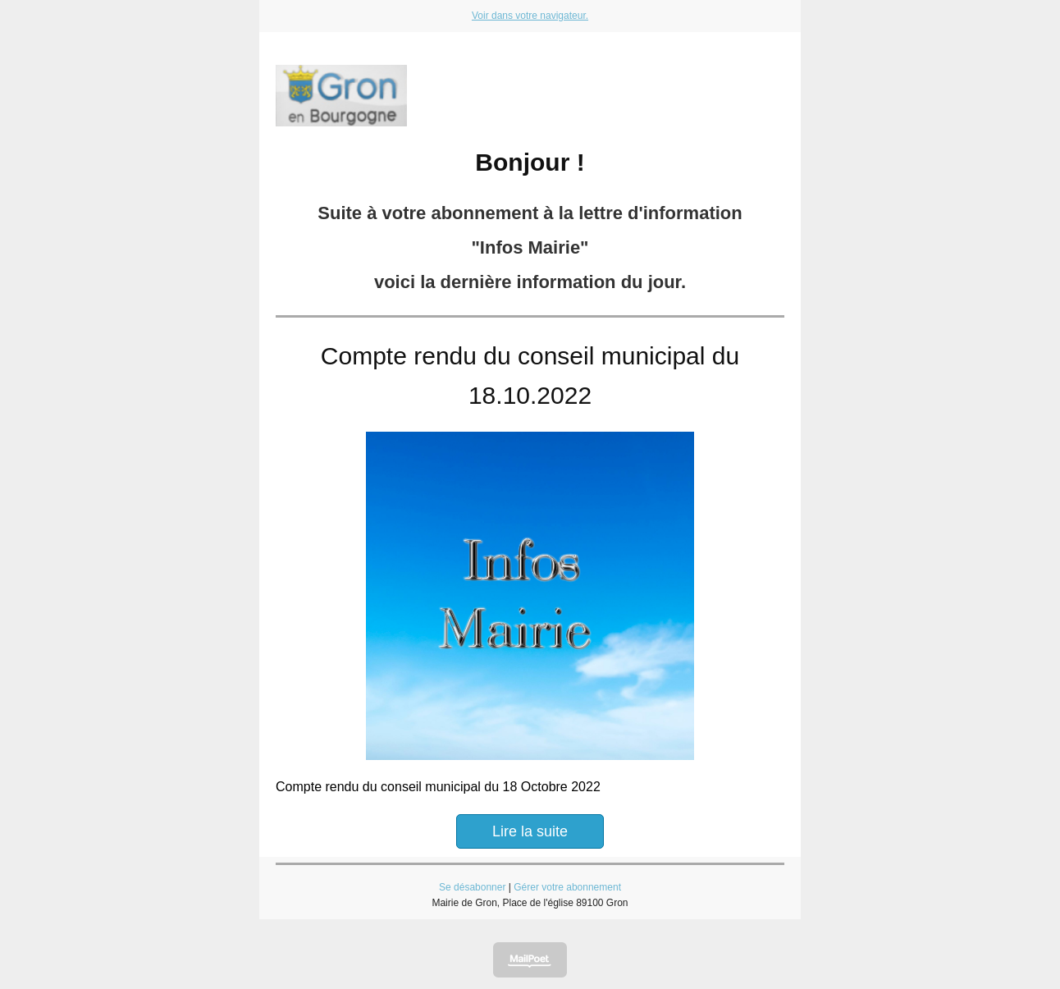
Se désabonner (472, 887)
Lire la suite (530, 831)
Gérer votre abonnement (567, 887)
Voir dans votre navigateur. (530, 15)
